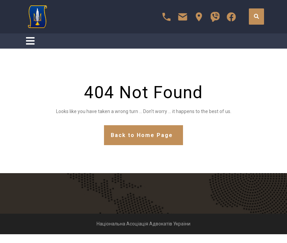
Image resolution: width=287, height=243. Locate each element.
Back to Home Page (142, 135)
